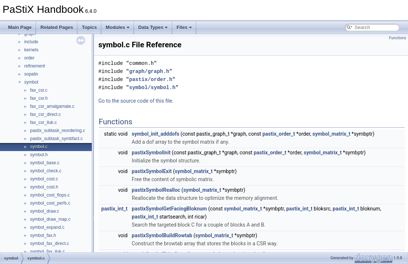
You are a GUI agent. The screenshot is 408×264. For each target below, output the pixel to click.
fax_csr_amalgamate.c (52, 106)
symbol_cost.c (44, 179)
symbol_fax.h (43, 235)
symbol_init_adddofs (155, 134)
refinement (34, 66)
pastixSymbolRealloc (156, 190)
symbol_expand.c (47, 227)
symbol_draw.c (44, 211)
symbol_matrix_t (331, 134)
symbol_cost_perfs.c (50, 203)
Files (184, 27)
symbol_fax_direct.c (49, 243)
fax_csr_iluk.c (43, 122)
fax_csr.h (39, 98)
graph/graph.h (149, 71)
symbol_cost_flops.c (50, 195)
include (31, 41)
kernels (31, 49)
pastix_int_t (114, 209)
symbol (31, 82)
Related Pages (56, 27)
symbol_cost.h (44, 187)
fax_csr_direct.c (45, 114)
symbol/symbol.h (152, 87)
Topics (89, 27)
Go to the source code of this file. (136, 101)
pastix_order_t (278, 134)
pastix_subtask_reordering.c (57, 130)
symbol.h (39, 154)
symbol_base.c (44, 162)
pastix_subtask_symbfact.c (56, 138)
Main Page (20, 27)
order (29, 57)
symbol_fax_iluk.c (47, 251)
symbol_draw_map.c (50, 219)
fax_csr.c (38, 90)
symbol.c (38, 146)
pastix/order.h (150, 79)
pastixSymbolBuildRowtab (162, 235)
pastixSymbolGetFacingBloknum (169, 209)
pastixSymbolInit (151, 152)
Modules (118, 27)
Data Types (153, 27)
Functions (397, 38)
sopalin (31, 74)
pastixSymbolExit (152, 171)
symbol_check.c (45, 170)
